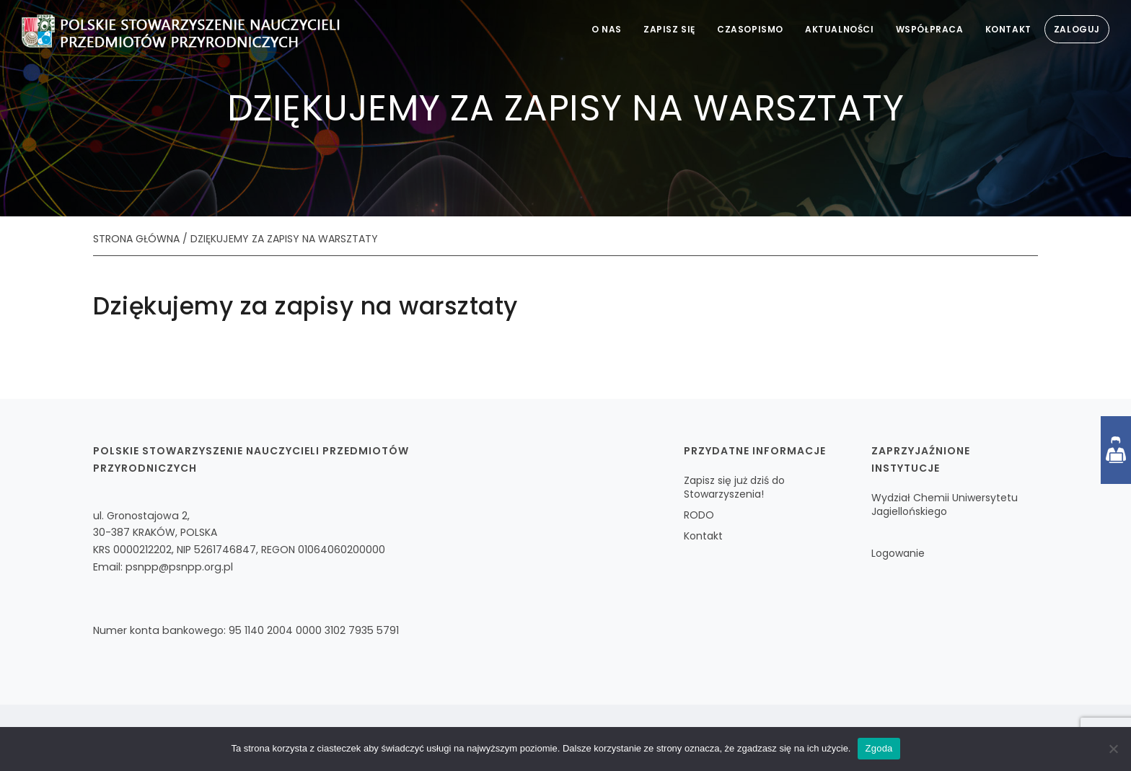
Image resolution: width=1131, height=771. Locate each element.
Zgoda (878, 748)
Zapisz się (669, 29)
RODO (699, 515)
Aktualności (839, 29)
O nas (606, 29)
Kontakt (1008, 29)
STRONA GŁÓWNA (136, 239)
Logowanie (898, 553)
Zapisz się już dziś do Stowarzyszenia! (734, 487)
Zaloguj (1077, 29)
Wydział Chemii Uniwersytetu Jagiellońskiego (944, 504)
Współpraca (930, 29)
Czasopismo (750, 29)
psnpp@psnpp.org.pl (179, 567)
